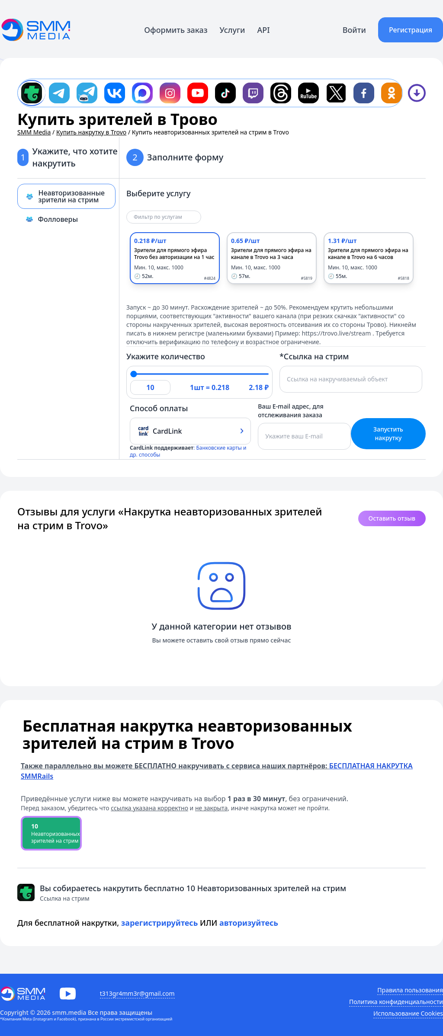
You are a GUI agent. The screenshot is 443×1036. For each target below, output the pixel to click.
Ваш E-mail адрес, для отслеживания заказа (290, 410)
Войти (354, 30)
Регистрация (410, 30)
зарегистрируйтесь (159, 923)
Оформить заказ (175, 30)
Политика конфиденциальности (396, 1002)
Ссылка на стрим (65, 898)
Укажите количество (165, 356)
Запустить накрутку (388, 433)
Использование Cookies (408, 1013)
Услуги (232, 30)
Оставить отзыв (392, 518)
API (263, 30)
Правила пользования (410, 990)
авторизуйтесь (248, 923)
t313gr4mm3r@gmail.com (137, 993)
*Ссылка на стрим (314, 356)
